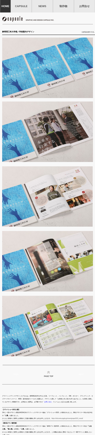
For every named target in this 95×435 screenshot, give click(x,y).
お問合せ (84, 6)
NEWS (42, 6)
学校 (92, 32)
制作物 (63, 6)
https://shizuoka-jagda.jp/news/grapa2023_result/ (67, 418)
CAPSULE (21, 6)
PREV (16, 374)
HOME (5, 6)
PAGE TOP (48, 376)
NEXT (81, 374)
